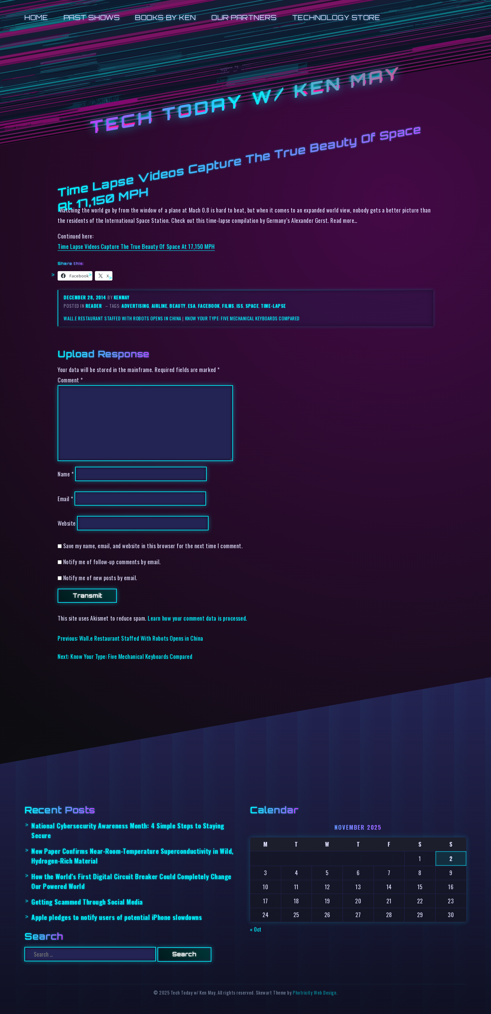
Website (67, 523)
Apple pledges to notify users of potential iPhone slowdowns (116, 917)
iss (239, 305)
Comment (70, 380)
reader (93, 305)
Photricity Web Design (314, 992)
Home (36, 17)
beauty (177, 305)
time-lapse (273, 305)
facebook (209, 305)
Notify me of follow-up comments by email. (112, 561)
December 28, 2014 (85, 297)
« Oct (255, 929)
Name (66, 474)
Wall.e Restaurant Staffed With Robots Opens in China (122, 318)
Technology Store (336, 17)
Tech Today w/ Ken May (245, 100)
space (252, 305)
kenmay (121, 297)
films (228, 305)
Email (65, 498)
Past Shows (92, 17)
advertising (135, 305)
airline (160, 305)
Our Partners (244, 17)
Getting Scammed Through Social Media (87, 901)
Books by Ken (165, 17)
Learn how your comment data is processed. (197, 618)
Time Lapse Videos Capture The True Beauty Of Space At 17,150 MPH (136, 246)
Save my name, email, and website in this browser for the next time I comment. (153, 545)
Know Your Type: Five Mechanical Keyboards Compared (242, 318)
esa (192, 305)
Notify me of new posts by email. (100, 577)
